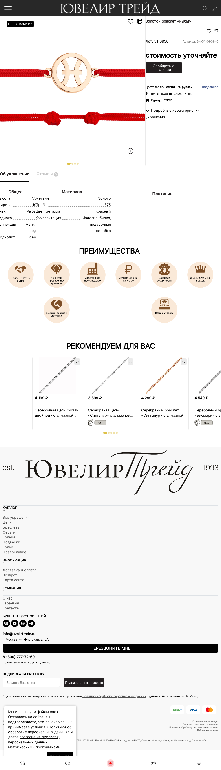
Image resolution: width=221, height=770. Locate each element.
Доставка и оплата (19, 570)
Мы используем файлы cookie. (35, 711)
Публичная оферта (207, 730)
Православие (14, 552)
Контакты (11, 608)
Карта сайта (13, 580)
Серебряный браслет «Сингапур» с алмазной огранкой (162, 415)
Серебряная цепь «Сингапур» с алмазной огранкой (109, 415)
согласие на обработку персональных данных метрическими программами (34, 742)
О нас (8, 598)
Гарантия (11, 603)
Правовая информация (205, 721)
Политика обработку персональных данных (193, 727)
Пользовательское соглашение (200, 724)
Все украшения (16, 517)
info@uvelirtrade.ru (19, 633)
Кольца (9, 537)
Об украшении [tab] (14, 173)
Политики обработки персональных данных (114, 696)
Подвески (11, 542)
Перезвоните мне (110, 648)
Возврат (10, 575)
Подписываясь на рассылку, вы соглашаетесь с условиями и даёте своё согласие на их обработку (100, 696)
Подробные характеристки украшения (173, 113)
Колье (8, 547)
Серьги (9, 532)
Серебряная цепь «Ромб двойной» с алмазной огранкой (56, 415)
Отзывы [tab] (47, 174)
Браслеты (11, 527)
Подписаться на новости (84, 682)
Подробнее (210, 87)
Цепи (7, 522)
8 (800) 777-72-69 (19, 657)
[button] (69, 164)
